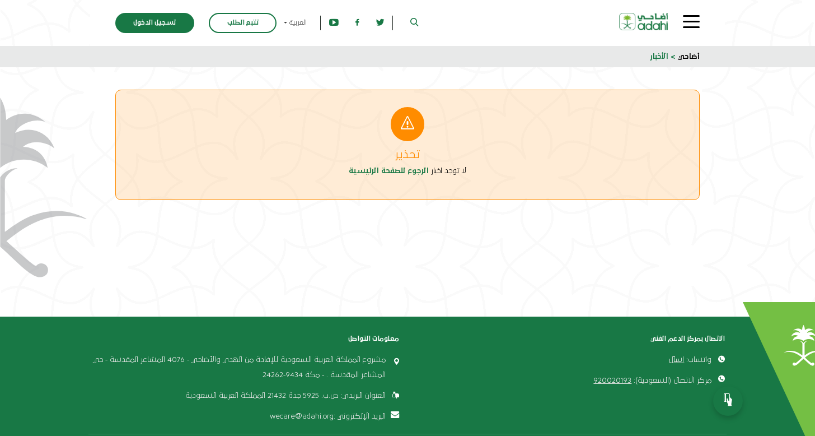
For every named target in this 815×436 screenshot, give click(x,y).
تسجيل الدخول (154, 23)
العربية (297, 23)
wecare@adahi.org (302, 416)
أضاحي (689, 56)
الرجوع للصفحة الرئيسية (389, 171)
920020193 (612, 380)
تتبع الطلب (243, 23)
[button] (414, 23)
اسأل (676, 359)
